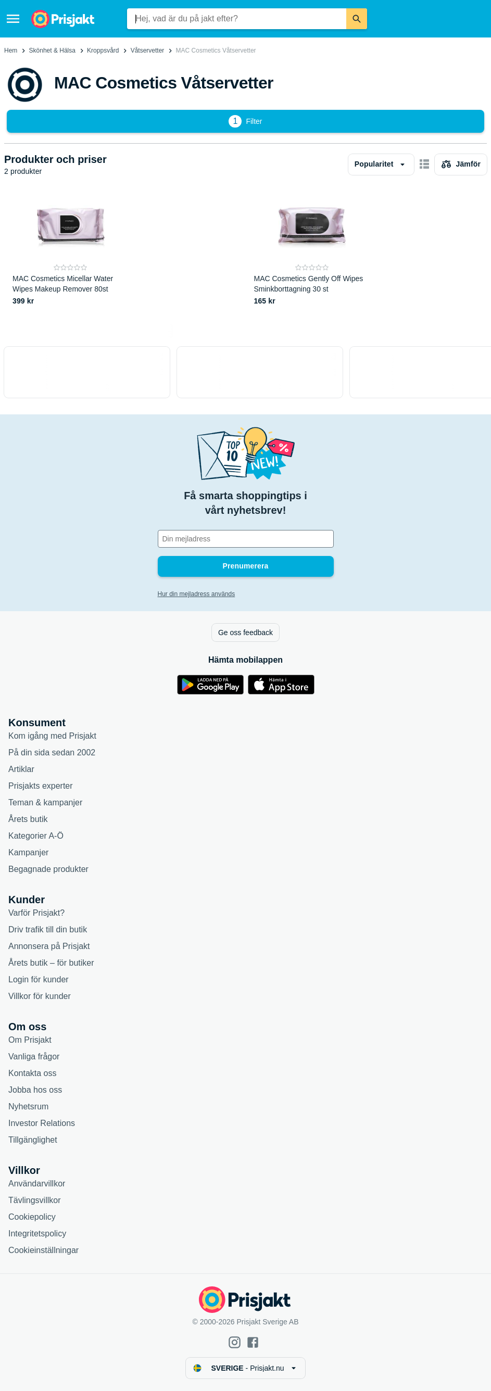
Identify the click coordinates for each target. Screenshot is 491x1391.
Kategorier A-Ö (36, 835)
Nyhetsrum (28, 1106)
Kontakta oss (32, 1073)
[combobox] (236, 18)
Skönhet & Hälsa (52, 50)
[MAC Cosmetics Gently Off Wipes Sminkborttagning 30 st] (312, 250)
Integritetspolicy (37, 1233)
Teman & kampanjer (45, 802)
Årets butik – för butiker (51, 962)
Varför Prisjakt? (36, 912)
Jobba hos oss (35, 1089)
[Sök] (356, 18)
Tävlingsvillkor (34, 1200)
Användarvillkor (36, 1183)
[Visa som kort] (424, 164)
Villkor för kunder (39, 996)
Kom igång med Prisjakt (52, 735)
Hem (10, 50)
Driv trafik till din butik (47, 929)
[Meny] (13, 18)
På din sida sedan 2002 (51, 752)
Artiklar (21, 769)
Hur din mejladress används (196, 594)
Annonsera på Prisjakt (49, 946)
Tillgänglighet (32, 1139)
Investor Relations (41, 1123)
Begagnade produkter (48, 869)
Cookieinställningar (43, 1250)
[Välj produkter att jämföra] (461, 164)
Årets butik (28, 819)
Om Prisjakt (30, 1039)
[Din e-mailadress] (246, 539)
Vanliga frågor (33, 1056)
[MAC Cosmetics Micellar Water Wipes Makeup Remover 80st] (70, 250)
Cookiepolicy (32, 1216)
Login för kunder (38, 979)
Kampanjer (28, 852)
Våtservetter (148, 50)
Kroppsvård (103, 50)
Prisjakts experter (40, 785)
